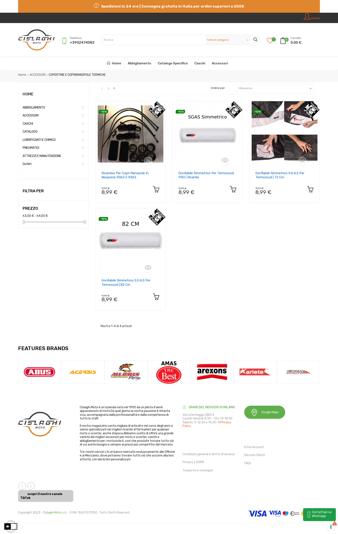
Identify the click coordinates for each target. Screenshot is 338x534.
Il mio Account (254, 447)
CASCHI (28, 124)
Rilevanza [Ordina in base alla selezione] (276, 88)
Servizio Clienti (254, 455)
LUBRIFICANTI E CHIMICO (39, 140)
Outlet (27, 164)
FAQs (247, 463)
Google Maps (265, 412)
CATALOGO (30, 132)
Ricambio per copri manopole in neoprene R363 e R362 (125, 175)
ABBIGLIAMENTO (34, 107)
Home (28, 94)
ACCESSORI (31, 115)
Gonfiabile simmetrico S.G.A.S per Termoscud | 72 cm (279, 175)
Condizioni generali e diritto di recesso (209, 454)
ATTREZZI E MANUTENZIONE (42, 156)
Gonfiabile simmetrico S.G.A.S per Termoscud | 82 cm (126, 282)
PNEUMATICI (31, 148)
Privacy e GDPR (193, 462)
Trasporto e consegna (198, 470)
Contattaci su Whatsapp (322, 514)
